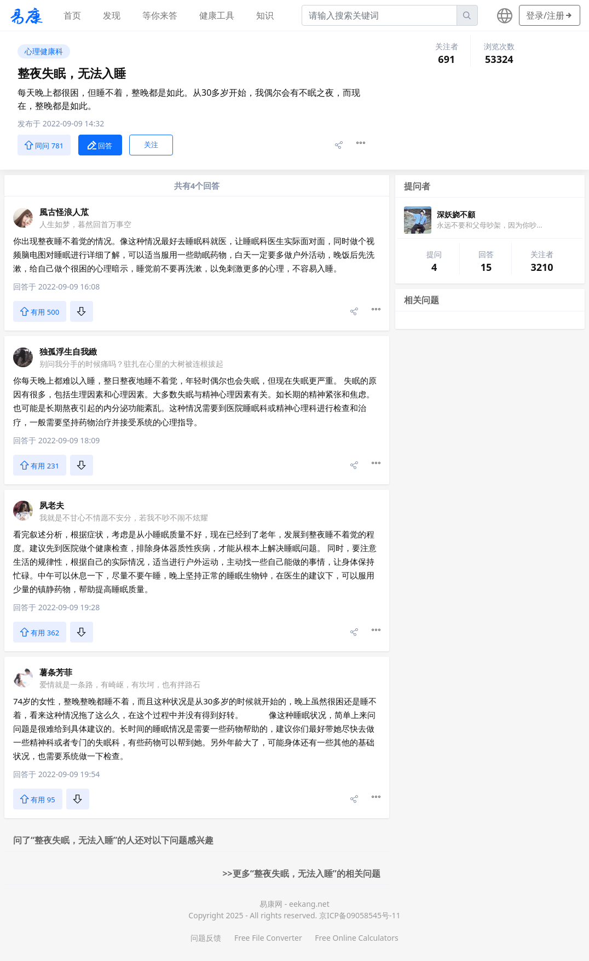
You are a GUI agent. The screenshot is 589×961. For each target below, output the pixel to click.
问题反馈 (205, 938)
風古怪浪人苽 (64, 211)
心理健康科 (44, 51)
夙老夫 (51, 505)
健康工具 (216, 15)
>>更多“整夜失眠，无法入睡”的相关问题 (301, 873)
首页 (72, 15)
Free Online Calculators (356, 938)
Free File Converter (268, 938)
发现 (111, 15)
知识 (265, 15)
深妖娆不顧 (456, 214)
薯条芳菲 (55, 672)
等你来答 (159, 15)
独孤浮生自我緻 (68, 351)
